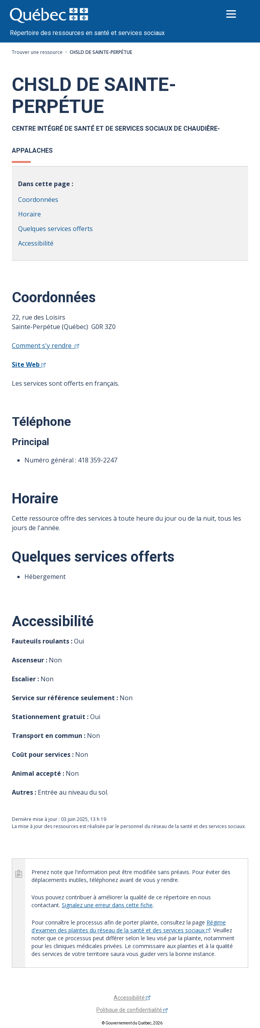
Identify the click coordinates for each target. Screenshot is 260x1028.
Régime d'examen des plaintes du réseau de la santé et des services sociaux (128, 926)
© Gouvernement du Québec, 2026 (132, 1023)
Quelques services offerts (55, 228)
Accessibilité (35, 243)
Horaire (29, 214)
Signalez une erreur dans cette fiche (107, 905)
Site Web (29, 364)
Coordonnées (38, 199)
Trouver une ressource (37, 52)
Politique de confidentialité (132, 1010)
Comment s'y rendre (45, 345)
